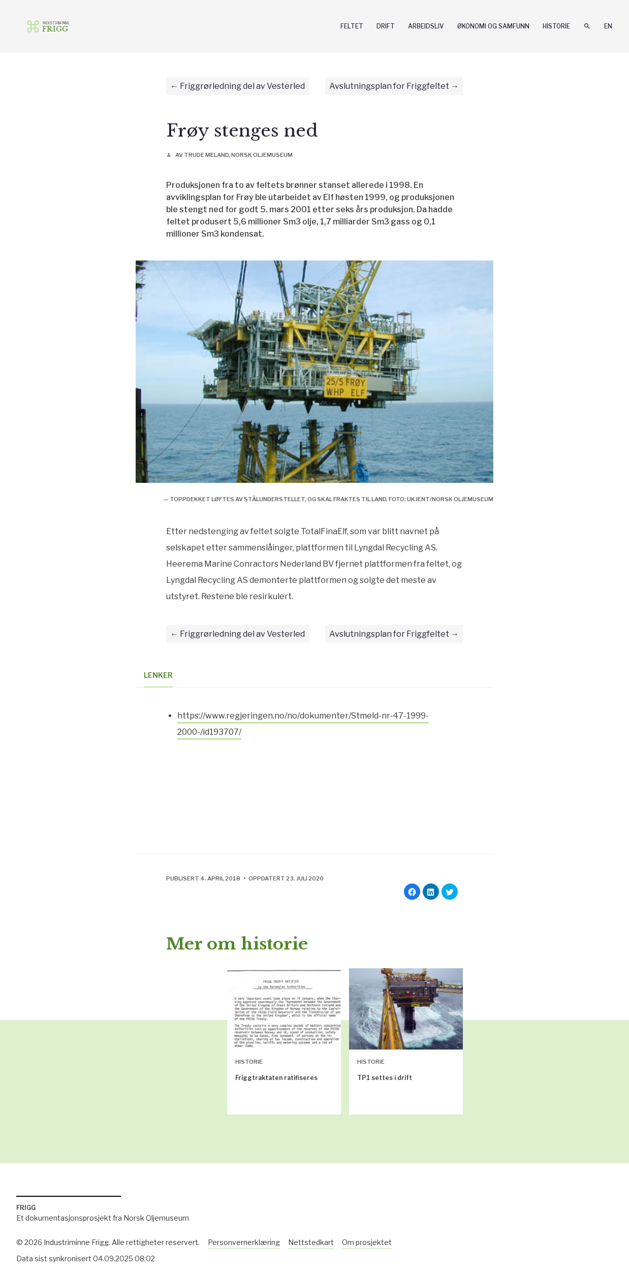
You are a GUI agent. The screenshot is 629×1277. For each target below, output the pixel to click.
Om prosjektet (367, 1242)
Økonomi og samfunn (493, 26)
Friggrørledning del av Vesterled (242, 86)
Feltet (351, 26)
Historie (556, 26)
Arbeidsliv (426, 26)
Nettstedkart (311, 1242)
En (608, 26)
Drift (385, 26)
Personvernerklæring (244, 1242)
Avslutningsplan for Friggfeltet (389, 86)
